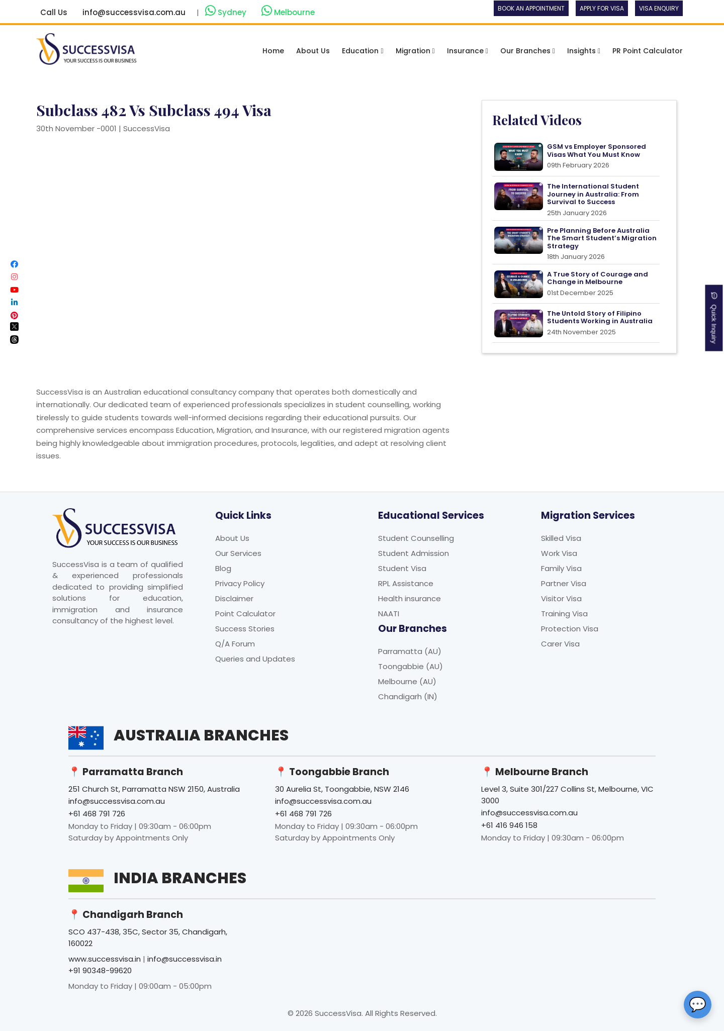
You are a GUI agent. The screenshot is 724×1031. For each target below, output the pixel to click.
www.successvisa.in (104, 959)
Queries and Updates (255, 659)
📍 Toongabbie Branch (332, 772)
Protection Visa (569, 628)
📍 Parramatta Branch (125, 772)
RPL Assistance (405, 583)
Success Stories (245, 628)
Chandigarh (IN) (407, 696)
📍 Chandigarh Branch (125, 914)
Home (273, 51)
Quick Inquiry (714, 318)
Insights (583, 51)
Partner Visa (563, 583)
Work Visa (559, 553)
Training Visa (564, 613)
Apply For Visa (602, 8)
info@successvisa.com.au (134, 12)
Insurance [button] (467, 51)
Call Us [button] (53, 12)
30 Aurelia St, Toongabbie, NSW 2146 (342, 789)
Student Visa (402, 568)
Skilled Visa (561, 538)
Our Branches (527, 51)
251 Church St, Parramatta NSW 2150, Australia (154, 789)
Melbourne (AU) (407, 681)
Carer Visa (560, 643)
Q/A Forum (235, 643)
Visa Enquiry (659, 8)
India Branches (180, 878)
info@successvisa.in (184, 959)
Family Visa (561, 568)
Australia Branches (201, 735)
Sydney (226, 11)
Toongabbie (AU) (410, 666)
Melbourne (288, 11)
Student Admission (413, 553)
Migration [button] (415, 51)
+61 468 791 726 (96, 813)
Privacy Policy (239, 583)
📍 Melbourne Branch (534, 772)
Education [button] (362, 51)
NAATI (388, 613)
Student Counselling (416, 538)
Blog (223, 568)
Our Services (238, 553)
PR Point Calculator (647, 51)
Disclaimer (234, 598)
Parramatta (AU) (409, 651)
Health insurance (409, 598)
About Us (313, 51)
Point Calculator (245, 613)
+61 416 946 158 (509, 825)
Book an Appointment (531, 8)
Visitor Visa (561, 598)
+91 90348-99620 (100, 970)
